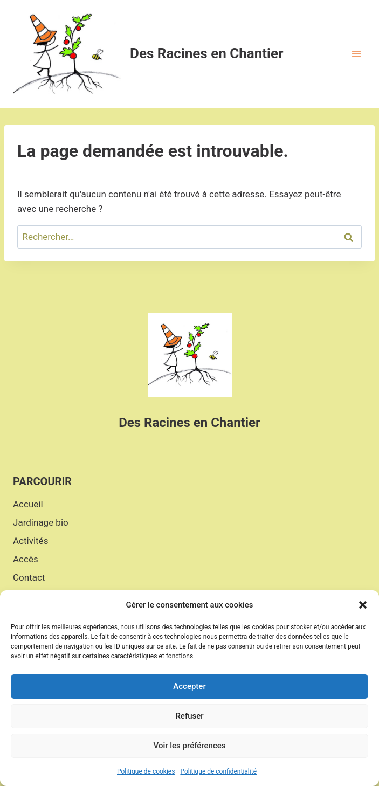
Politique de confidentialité (218, 771)
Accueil (28, 504)
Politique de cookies (146, 771)
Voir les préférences (190, 745)
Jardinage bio (40, 522)
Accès (25, 559)
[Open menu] (356, 53)
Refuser (189, 716)
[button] (362, 604)
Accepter (189, 686)
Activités (30, 540)
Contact (29, 577)
